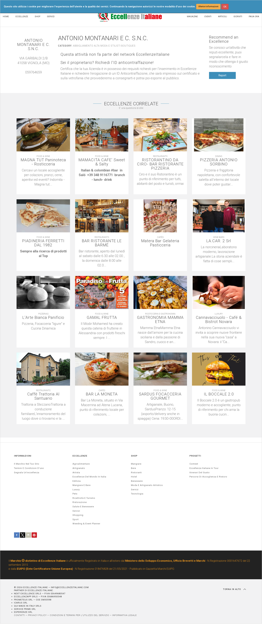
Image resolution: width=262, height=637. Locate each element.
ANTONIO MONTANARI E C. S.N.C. (33, 44)
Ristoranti (136, 472)
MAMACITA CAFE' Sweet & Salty (101, 162)
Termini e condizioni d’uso (29, 468)
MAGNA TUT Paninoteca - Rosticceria (43, 162)
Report (222, 75)
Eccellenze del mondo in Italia (89, 477)
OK (224, 6)
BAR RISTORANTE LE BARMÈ (102, 243)
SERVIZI (50, 16)
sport (76, 519)
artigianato (79, 468)
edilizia (77, 481)
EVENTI (208, 16)
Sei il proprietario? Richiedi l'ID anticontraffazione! (107, 63)
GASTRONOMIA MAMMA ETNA (160, 319)
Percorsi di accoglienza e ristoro (208, 477)
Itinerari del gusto (199, 472)
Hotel (134, 477)
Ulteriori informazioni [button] (208, 6)
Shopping (78, 515)
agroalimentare (81, 464)
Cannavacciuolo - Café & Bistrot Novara (219, 319)
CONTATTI (19, 615)
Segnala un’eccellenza (26, 472)
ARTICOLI (222, 16)
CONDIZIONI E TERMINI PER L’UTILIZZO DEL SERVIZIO (79, 615)
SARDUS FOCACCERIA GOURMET (160, 396)
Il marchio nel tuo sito (26, 464)
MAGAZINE (192, 16)
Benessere (137, 481)
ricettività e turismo (84, 498)
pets (75, 494)
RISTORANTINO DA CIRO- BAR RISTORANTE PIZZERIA (160, 164)
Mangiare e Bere (82, 485)
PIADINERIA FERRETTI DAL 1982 (43, 243)
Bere (133, 468)
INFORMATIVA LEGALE (124, 615)
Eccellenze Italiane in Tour (204, 468)
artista (76, 472)
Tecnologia (137, 494)
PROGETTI (195, 456)
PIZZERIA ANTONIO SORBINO (219, 162)
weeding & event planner (86, 523)
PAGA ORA (254, 16)
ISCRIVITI (238, 16)
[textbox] (101, 175)
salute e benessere (83, 506)
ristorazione (80, 502)
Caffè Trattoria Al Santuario (43, 396)
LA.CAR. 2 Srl (218, 241)
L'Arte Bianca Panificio (43, 317)
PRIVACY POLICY (37, 615)
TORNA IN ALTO (234, 589)
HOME (6, 16)
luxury (76, 489)
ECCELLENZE (22, 16)
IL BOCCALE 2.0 (219, 394)
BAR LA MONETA (102, 394)
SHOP (37, 16)
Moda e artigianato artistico (147, 485)
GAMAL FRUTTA (101, 317)
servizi (76, 511)
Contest (193, 464)
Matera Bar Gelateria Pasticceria (160, 243)
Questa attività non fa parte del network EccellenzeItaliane (115, 54)
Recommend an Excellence (223, 39)
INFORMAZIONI (22, 456)
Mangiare (136, 464)
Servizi (135, 489)
